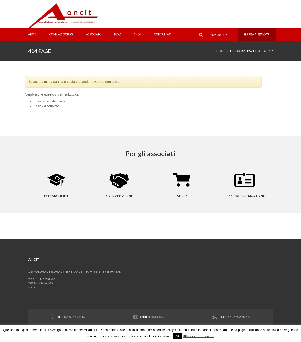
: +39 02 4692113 (68, 317)
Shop (138, 34)
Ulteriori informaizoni (198, 336)
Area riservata (256, 34)
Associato (94, 34)
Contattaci (163, 34)
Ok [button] (178, 336)
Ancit (32, 34)
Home (221, 50)
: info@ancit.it (149, 317)
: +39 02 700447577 (231, 317)
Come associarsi (61, 34)
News (118, 34)
